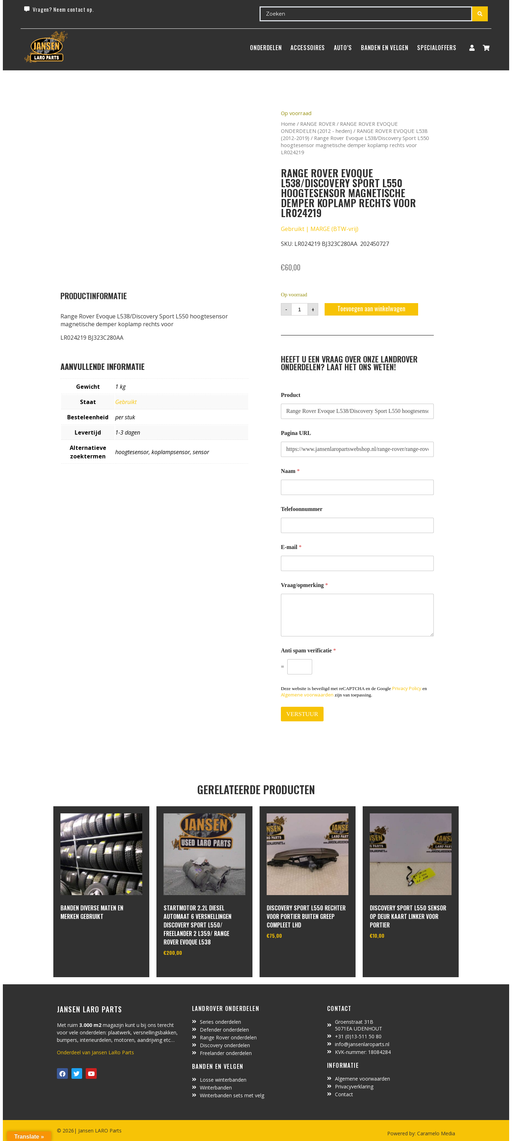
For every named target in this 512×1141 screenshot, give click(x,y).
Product (290, 395)
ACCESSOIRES (307, 47)
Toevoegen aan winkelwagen (371, 308)
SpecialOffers (436, 47)
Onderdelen (266, 47)
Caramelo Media (435, 1133)
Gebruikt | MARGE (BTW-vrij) (319, 229)
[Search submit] (480, 13)
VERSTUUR (302, 714)
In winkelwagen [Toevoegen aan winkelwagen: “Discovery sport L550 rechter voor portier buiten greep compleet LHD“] (293, 954)
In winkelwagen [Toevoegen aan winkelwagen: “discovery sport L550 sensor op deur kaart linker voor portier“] (396, 954)
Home (288, 123)
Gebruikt (126, 402)
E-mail (291, 547)
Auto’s (343, 47)
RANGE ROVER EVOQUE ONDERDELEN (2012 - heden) (339, 127)
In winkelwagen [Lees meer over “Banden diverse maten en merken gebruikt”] (87, 936)
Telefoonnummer (301, 509)
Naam (290, 471)
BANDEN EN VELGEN (384, 47)
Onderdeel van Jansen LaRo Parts (95, 1052)
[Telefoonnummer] (357, 525)
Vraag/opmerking (304, 585)
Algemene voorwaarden (307, 694)
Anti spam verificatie (308, 650)
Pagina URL (296, 433)
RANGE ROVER (317, 123)
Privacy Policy (406, 688)
